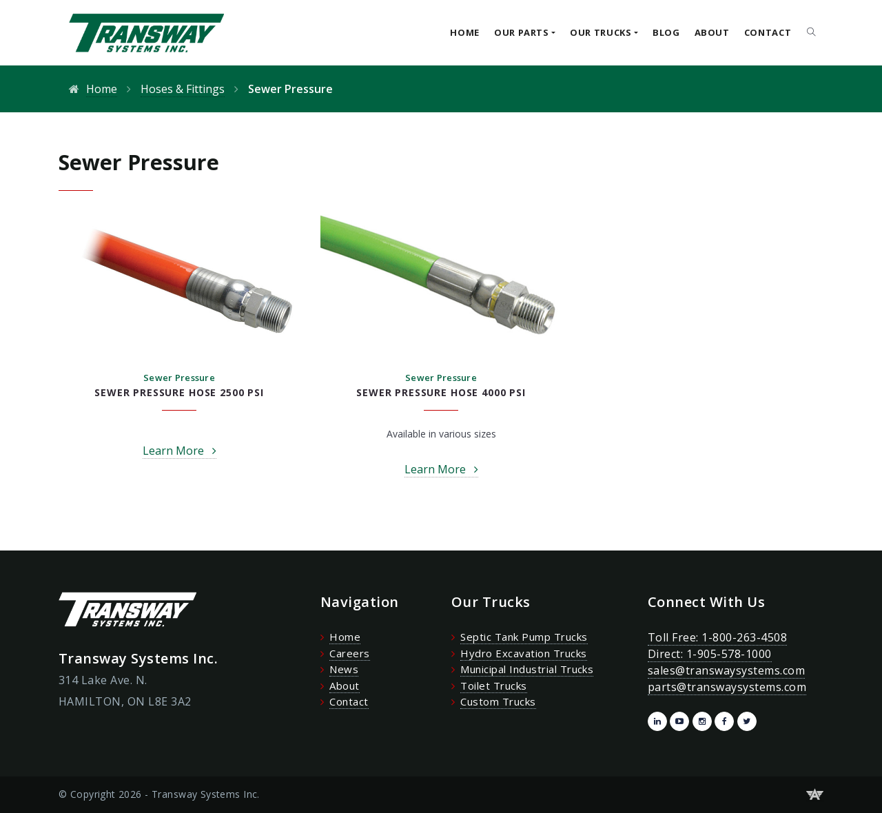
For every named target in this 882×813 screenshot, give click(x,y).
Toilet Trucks (493, 685)
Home (465, 32)
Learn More (173, 450)
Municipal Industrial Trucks (526, 669)
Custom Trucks (497, 701)
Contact (768, 32)
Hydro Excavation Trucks (523, 653)
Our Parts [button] (521, 32)
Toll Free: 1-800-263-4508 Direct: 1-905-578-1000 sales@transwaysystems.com (726, 654)
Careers (349, 653)
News (343, 669)
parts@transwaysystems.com (727, 686)
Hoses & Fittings (183, 88)
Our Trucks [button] (601, 32)
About (712, 32)
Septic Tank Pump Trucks (523, 637)
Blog (666, 32)
